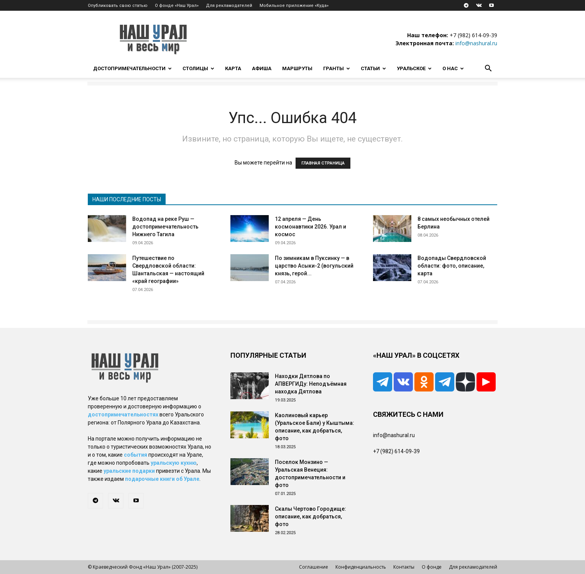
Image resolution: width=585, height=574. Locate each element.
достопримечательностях (123, 414)
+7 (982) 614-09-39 (473, 35)
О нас (453, 68)
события (135, 455)
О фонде (432, 567)
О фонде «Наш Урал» (177, 5)
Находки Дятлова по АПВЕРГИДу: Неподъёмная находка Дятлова (311, 384)
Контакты (403, 567)
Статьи (373, 68)
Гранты (336, 68)
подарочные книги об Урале (162, 479)
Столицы (198, 68)
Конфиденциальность (360, 567)
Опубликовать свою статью (118, 5)
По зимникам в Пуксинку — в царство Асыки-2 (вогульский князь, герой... (314, 265)
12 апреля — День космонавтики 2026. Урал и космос (310, 226)
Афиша (261, 68)
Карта (233, 68)
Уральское (414, 68)
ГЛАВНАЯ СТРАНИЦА (323, 163)
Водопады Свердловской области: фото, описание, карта (451, 265)
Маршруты (297, 68)
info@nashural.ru (476, 43)
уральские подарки (129, 471)
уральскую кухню (174, 463)
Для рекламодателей (229, 5)
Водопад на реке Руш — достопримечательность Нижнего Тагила (165, 226)
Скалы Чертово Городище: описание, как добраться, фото (310, 516)
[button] (488, 69)
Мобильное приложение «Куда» (294, 5)
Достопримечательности (132, 68)
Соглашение (313, 567)
